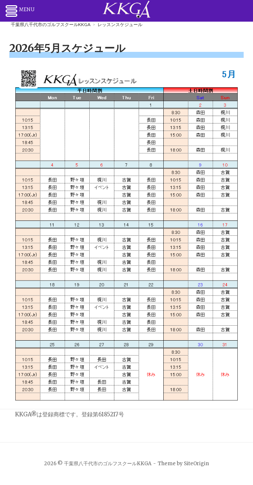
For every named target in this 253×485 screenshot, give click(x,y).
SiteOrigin (196, 463)
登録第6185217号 (102, 414)
